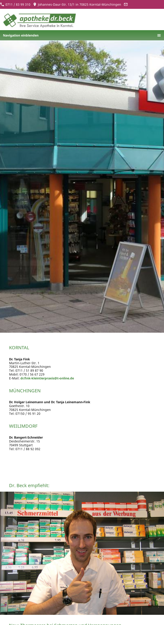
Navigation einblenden (21, 35)
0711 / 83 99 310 (15, 4)
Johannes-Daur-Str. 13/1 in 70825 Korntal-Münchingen (77, 4)
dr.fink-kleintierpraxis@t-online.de (47, 378)
